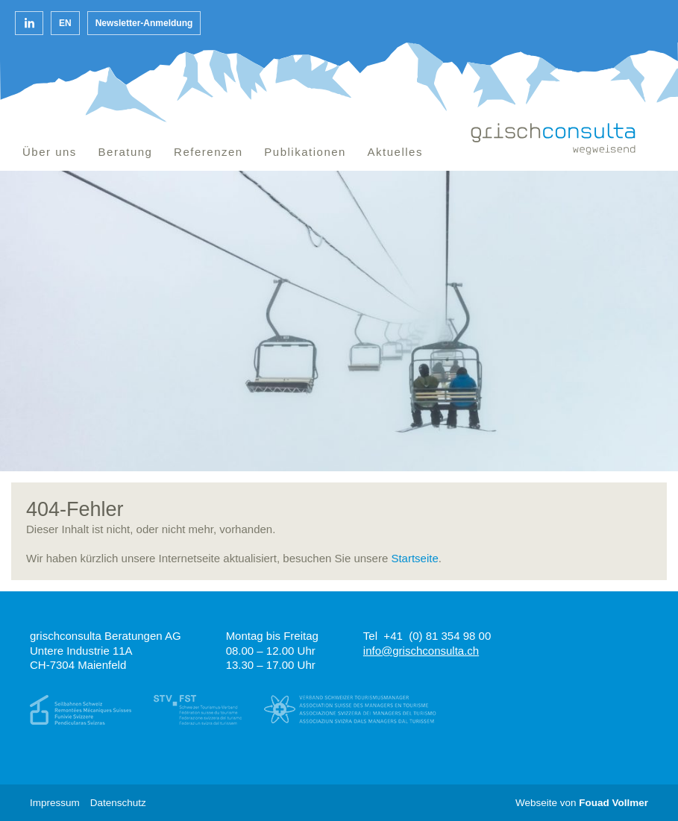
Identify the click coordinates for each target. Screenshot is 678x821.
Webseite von (581, 802)
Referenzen (208, 151)
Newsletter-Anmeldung (144, 23)
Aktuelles (395, 151)
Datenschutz (118, 802)
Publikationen (305, 151)
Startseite (414, 558)
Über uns (49, 151)
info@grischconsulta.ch (421, 650)
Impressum (55, 802)
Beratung (125, 151)
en (65, 23)
